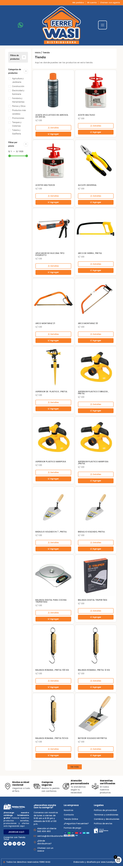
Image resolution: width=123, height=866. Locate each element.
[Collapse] (24, 57)
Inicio (37, 52)
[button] (74, 766)
